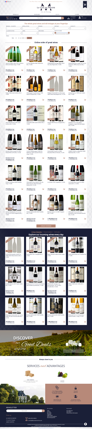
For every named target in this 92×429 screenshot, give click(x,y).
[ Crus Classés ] (36, 232)
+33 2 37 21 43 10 (32, 418)
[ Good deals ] (48, 232)
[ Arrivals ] (57, 232)
